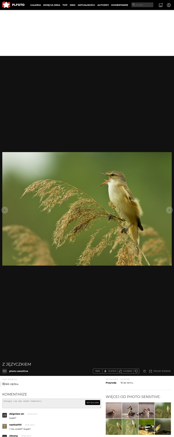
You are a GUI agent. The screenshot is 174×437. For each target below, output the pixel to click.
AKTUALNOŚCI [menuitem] (86, 5)
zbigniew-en (16, 415)
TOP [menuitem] (64, 5)
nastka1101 (15, 426)
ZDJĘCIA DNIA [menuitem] (51, 5)
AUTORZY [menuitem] (103, 5)
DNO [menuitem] (72, 5)
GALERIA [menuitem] (35, 5)
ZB (4, 416)
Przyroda (111, 382)
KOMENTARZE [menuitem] (119, 5)
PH (4, 371)
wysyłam (92, 402)
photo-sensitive (18, 371)
